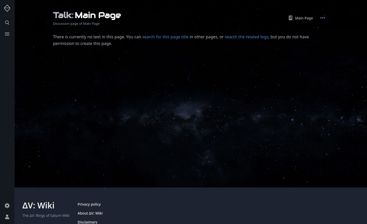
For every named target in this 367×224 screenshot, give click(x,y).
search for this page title (165, 37)
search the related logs (246, 37)
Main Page (300, 17)
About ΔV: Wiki (90, 213)
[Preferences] (7, 206)
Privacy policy (89, 204)
